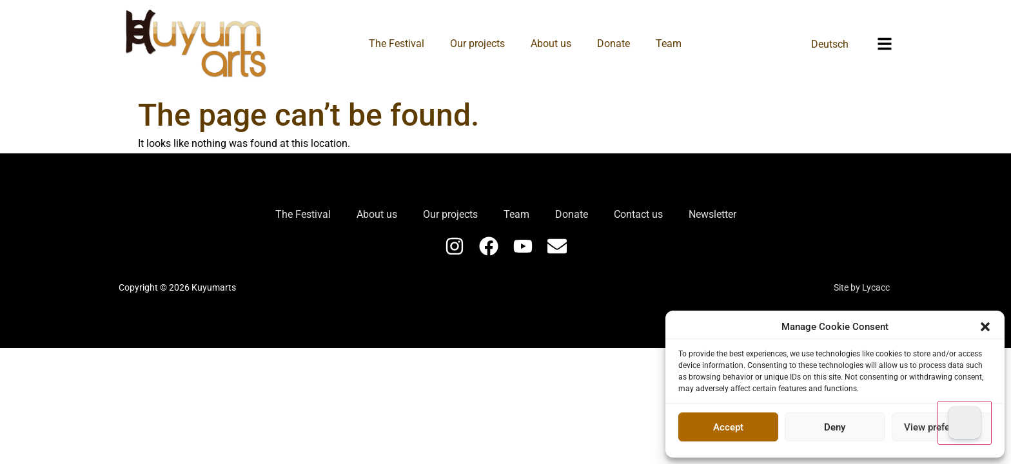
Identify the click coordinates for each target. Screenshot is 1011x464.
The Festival (396, 43)
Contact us (638, 214)
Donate (613, 43)
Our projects (477, 43)
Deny (834, 427)
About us (551, 43)
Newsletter (712, 214)
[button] (985, 326)
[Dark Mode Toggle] (964, 423)
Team (669, 43)
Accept (728, 427)
